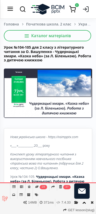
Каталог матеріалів (47, 35)
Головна (11, 24)
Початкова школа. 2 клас (48, 24)
